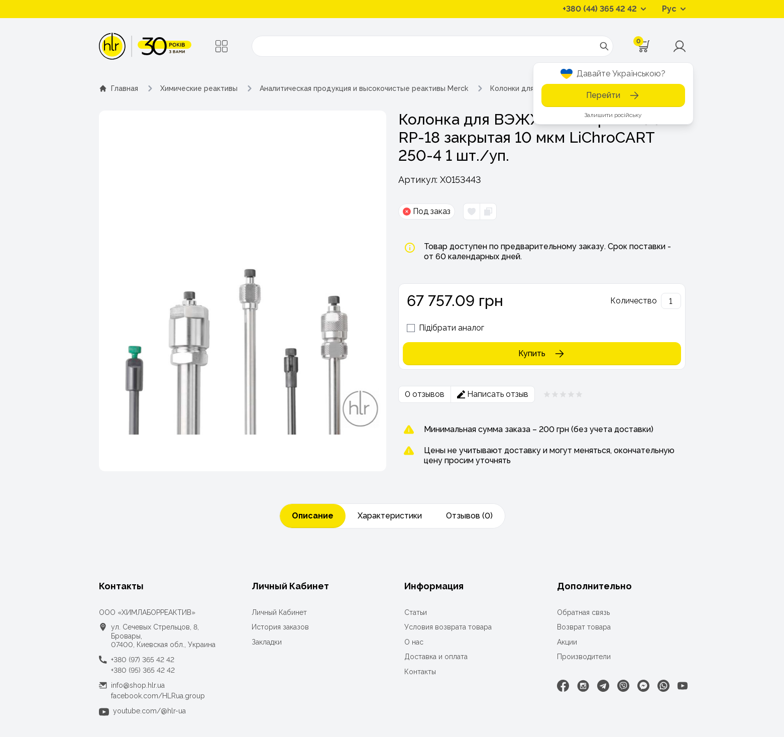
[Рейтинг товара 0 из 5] (563, 394)
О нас (413, 642)
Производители (584, 657)
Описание (312, 515)
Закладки (267, 642)
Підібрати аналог (451, 328)
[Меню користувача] (680, 46)
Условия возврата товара (448, 627)
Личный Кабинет (279, 612)
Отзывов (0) (469, 515)
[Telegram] (603, 686)
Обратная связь (583, 612)
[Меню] (221, 46)
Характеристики (390, 515)
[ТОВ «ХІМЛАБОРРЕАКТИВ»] (145, 46)
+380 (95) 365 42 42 (143, 670)
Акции (567, 642)
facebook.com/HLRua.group (158, 696)
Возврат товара (584, 627)
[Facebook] (563, 686)
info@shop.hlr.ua (138, 685)
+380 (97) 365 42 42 (142, 660)
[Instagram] (583, 686)
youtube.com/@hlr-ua (149, 711)
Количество (633, 300)
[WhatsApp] (663, 686)
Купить (542, 354)
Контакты (420, 672)
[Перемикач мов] (674, 9)
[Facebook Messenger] (643, 686)
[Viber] (623, 686)
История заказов (280, 627)
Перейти (613, 95)
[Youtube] (683, 686)
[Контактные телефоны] (604, 9)
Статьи (415, 612)
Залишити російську (613, 115)
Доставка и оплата (436, 657)
